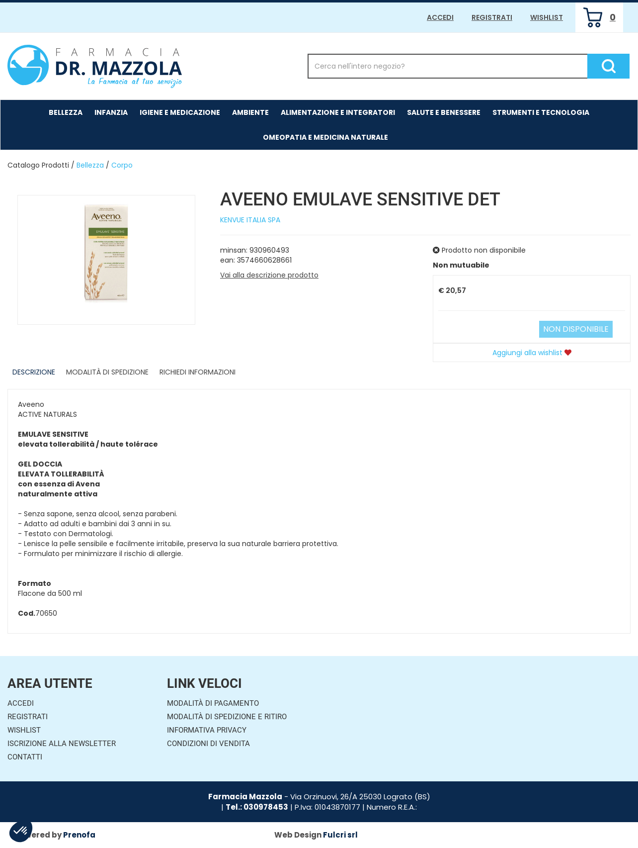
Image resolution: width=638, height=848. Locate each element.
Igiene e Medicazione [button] (180, 112)
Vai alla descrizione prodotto (269, 275)
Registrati (492, 17)
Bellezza (90, 165)
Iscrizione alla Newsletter (61, 743)
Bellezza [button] (65, 112)
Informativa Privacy (206, 730)
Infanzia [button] (111, 112)
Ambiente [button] (250, 112)
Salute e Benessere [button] (443, 112)
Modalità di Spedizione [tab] (107, 372)
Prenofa (79, 835)
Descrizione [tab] (33, 372)
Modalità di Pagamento (213, 703)
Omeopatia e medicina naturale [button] (325, 137)
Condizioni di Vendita (208, 743)
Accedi (440, 17)
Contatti (24, 757)
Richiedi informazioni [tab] (198, 372)
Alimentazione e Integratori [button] (338, 112)
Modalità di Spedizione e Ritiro (227, 716)
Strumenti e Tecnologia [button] (540, 112)
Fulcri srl (340, 835)
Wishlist (546, 17)
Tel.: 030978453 (257, 807)
